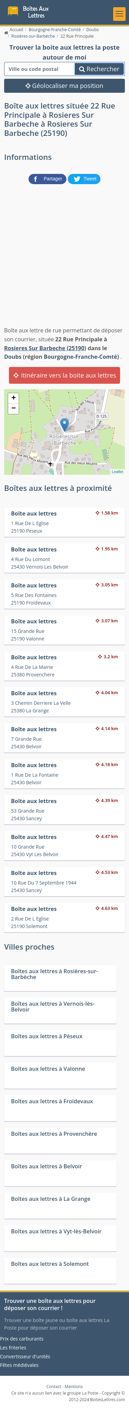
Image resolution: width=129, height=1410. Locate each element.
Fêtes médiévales (19, 1365)
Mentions (74, 1386)
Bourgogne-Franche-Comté (80, 356)
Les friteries (13, 1347)
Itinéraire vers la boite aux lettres (64, 375)
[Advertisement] (64, 254)
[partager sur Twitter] (84, 178)
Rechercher (99, 69)
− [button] (13, 409)
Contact (53, 1386)
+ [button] (13, 398)
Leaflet (117, 472)
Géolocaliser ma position (64, 85)
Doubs (12, 356)
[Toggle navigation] (119, 14)
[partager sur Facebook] (48, 178)
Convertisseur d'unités (25, 1356)
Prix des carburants (22, 1338)
